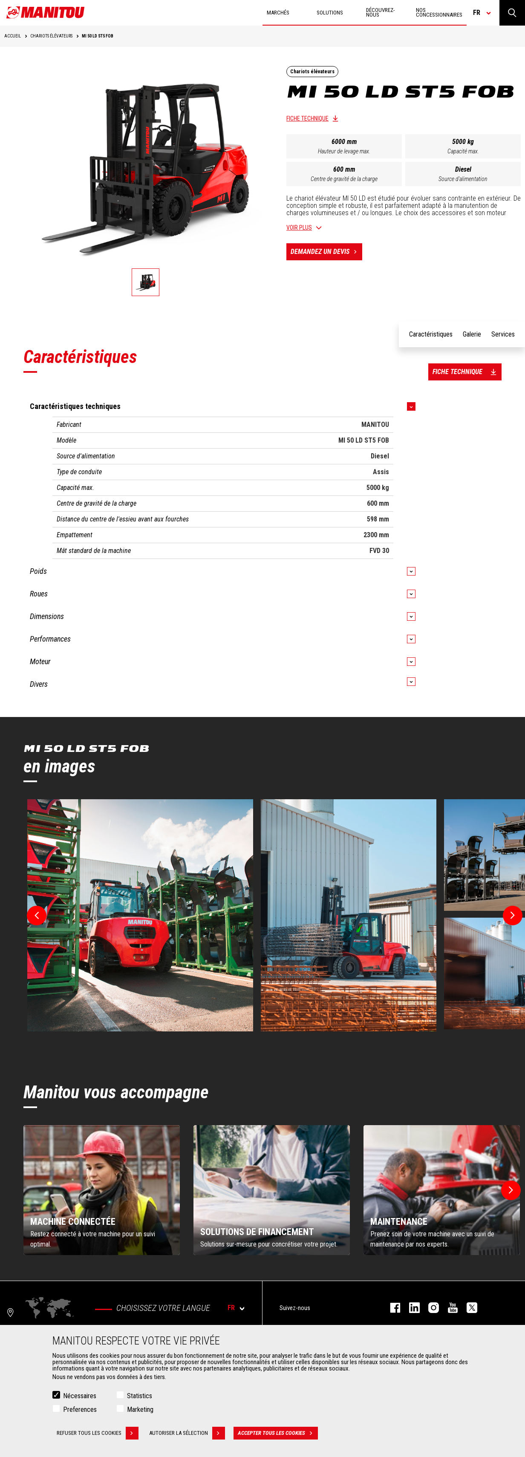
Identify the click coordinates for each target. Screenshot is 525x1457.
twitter (467, 1307)
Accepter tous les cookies (278, 1433)
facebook (391, 1307)
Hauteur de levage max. (344, 151)
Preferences (80, 1409)
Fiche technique (307, 118)
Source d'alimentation (463, 179)
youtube (448, 1307)
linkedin (410, 1307)
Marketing (140, 1409)
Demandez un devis (326, 251)
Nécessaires (79, 1396)
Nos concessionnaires (439, 12)
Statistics (139, 1396)
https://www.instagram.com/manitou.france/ (429, 1307)
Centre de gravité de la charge (344, 179)
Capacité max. (463, 151)
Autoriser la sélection (187, 1433)
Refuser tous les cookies (97, 1433)
